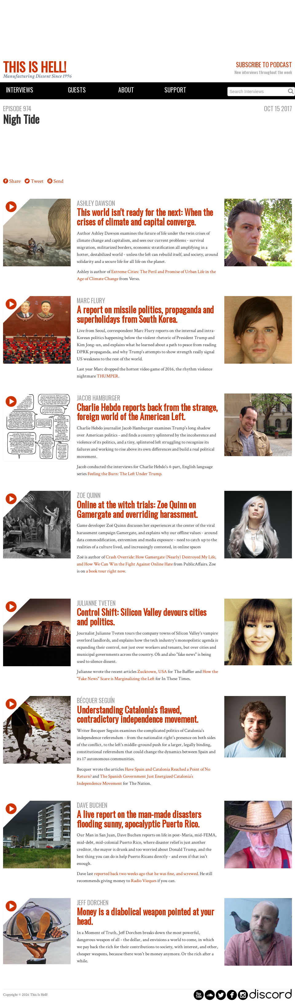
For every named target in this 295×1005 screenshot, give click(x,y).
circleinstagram (243, 994)
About (126, 89)
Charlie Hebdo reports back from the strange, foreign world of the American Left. (147, 412)
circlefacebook (232, 994)
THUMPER (107, 376)
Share (15, 181)
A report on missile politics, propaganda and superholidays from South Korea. (145, 314)
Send (58, 181)
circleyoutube (199, 994)
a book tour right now (105, 571)
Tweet (37, 181)
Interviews (19, 89)
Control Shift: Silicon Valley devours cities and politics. (141, 617)
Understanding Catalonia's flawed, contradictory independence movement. (137, 714)
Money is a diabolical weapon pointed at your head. (145, 916)
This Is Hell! (34, 66)
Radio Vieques (143, 881)
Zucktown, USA (152, 671)
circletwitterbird (221, 994)
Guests (77, 89)
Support (175, 89)
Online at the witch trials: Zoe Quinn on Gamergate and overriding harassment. (137, 509)
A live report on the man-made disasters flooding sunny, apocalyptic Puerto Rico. (139, 819)
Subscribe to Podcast (264, 64)
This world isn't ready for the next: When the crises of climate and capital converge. (145, 217)
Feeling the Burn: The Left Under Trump (124, 474)
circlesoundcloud (210, 994)
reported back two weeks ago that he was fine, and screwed (146, 873)
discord (270, 994)
